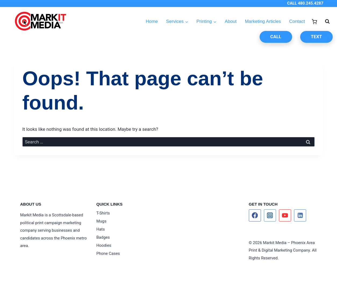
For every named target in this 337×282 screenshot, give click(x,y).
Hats (100, 229)
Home (152, 21)
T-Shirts (103, 213)
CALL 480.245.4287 (305, 3)
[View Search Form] (325, 21)
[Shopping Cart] (314, 21)
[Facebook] (255, 215)
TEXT (316, 36)
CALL (275, 36)
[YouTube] (285, 215)
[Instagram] (270, 215)
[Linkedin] (300, 215)
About (230, 21)
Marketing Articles (263, 21)
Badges (103, 237)
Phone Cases (108, 253)
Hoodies (104, 245)
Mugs (101, 221)
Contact (297, 21)
